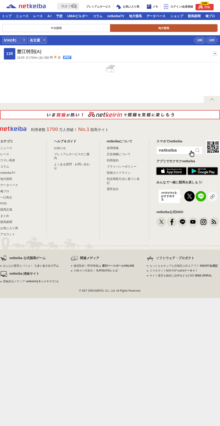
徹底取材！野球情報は (104, 265)
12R (212, 40)
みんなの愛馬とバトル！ (31, 265)
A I (49, 16)
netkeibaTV (115, 16)
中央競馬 (56, 28)
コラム (97, 16)
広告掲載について (119, 154)
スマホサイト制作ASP (174, 270)
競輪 (204, 6)
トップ (6, 16)
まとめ (4, 215)
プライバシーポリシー (122, 166)
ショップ (176, 16)
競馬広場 (6, 209)
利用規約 (113, 160)
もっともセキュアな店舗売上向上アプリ (184, 265)
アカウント (7, 234)
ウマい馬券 (7, 160)
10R (200, 40)
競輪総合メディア (30, 281)
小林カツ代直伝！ (96, 270)
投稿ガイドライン (119, 172)
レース (38, 16)
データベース (156, 16)
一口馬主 (6, 197)
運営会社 (113, 189)
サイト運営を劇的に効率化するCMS (181, 275)
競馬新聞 (194, 16)
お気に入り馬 (9, 228)
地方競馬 (135, 16)
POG (3, 203)
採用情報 (113, 148)
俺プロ (210, 16)
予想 (59, 16)
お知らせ (60, 148)
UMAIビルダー (77, 16)
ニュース (22, 16)
